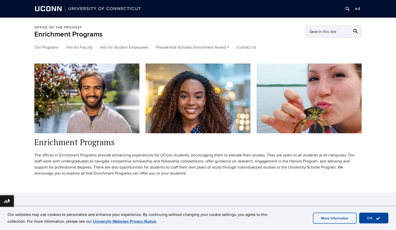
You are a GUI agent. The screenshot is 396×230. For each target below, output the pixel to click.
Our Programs (47, 47)
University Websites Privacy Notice (124, 221)
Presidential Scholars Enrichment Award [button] (191, 47)
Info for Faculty (79, 47)
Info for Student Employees (124, 47)
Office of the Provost (58, 27)
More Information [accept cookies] (335, 218)
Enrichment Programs (68, 34)
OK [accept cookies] (374, 218)
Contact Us (246, 47)
